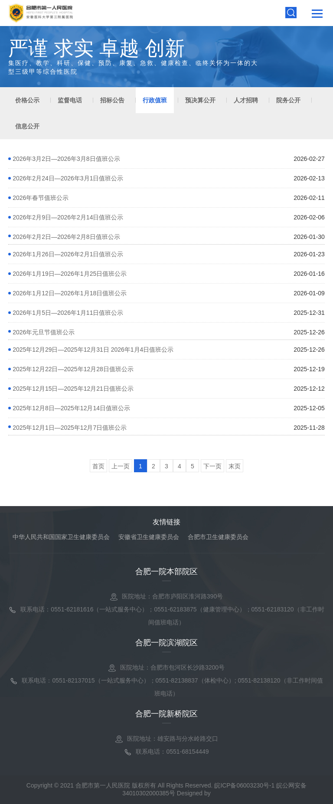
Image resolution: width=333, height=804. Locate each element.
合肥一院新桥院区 (166, 713)
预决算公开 (200, 100)
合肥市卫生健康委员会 (218, 536)
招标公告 (112, 100)
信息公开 (27, 126)
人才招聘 (246, 100)
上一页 (120, 466)
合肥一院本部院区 (166, 571)
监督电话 (70, 100)
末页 (235, 466)
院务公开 (288, 100)
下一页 (212, 466)
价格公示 (27, 100)
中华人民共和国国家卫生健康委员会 (61, 536)
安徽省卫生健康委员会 (148, 536)
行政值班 (155, 100)
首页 (98, 466)
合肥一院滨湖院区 (166, 642)
